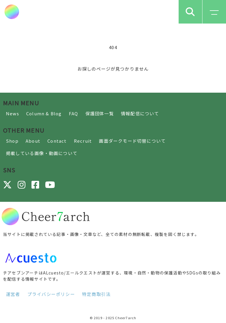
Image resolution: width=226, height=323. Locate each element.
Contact (57, 141)
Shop (12, 141)
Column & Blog (44, 113)
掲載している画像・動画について (41, 153)
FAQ (73, 113)
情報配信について (140, 113)
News (12, 113)
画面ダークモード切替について (132, 141)
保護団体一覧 (99, 113)
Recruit (83, 141)
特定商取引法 (96, 294)
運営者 (13, 294)
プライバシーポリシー (51, 294)
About (33, 141)
